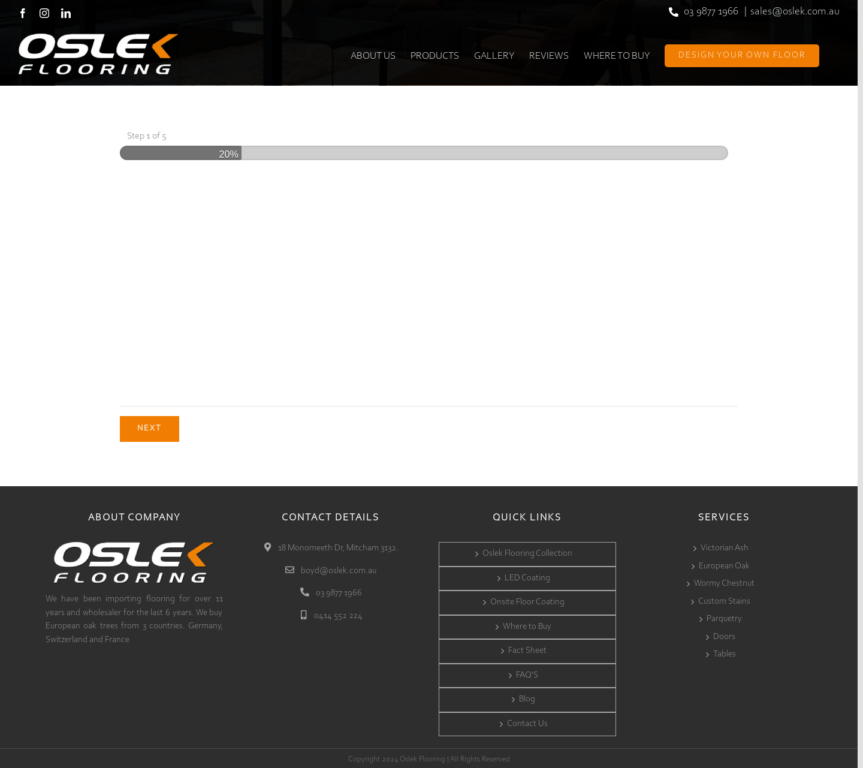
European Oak (724, 563)
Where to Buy (527, 624)
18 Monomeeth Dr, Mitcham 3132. (337, 546)
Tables (724, 652)
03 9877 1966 (711, 12)
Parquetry (724, 617)
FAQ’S (527, 672)
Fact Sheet (527, 648)
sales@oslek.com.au (795, 12)
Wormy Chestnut (724, 581)
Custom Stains (724, 599)
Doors (724, 634)
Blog (527, 697)
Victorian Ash (725, 546)
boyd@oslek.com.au (337, 568)
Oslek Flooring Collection (527, 551)
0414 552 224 (337, 613)
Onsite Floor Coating (527, 600)
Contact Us (527, 721)
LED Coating (527, 575)
